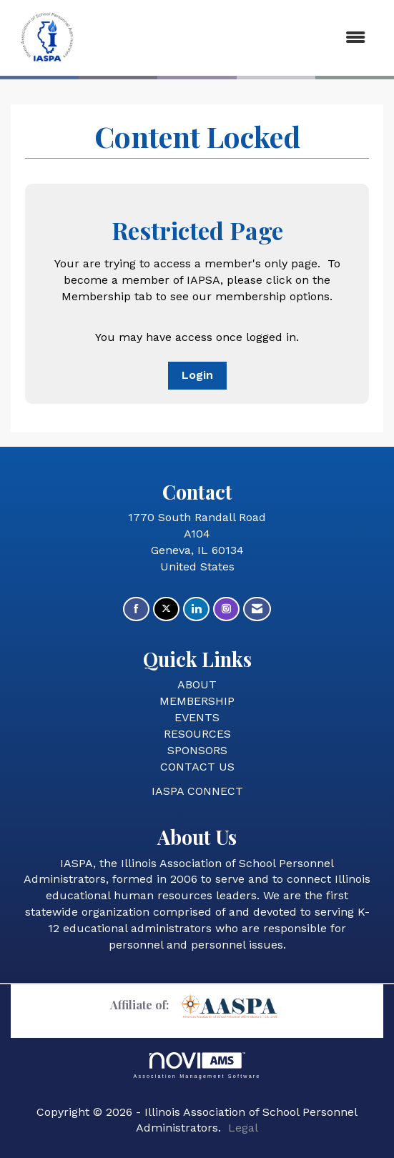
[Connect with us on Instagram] (226, 609)
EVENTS (197, 717)
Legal (243, 1127)
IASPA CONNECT (197, 791)
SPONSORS (197, 750)
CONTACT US (197, 766)
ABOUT (197, 684)
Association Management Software (196, 1065)
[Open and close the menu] (232, 38)
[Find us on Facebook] (136, 609)
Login (197, 375)
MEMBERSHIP (197, 701)
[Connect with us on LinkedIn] (196, 609)
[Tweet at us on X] (166, 609)
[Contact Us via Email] (257, 609)
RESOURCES (197, 734)
